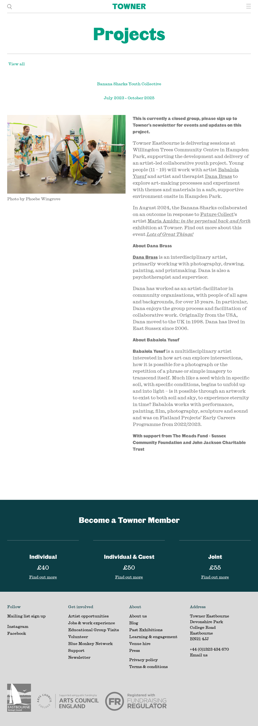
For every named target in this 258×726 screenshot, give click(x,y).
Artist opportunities (88, 616)
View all (16, 64)
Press (134, 650)
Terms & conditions (148, 666)
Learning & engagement (153, 636)
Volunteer (78, 636)
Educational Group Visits (93, 629)
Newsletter (79, 657)
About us (138, 616)
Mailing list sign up (26, 616)
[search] (9, 6)
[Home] (129, 6)
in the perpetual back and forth (216, 221)
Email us (198, 655)
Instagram (17, 626)
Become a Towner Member (129, 519)
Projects (129, 33)
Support (76, 650)
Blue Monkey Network (90, 643)
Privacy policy (143, 659)
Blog (133, 623)
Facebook (16, 633)
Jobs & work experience (91, 623)
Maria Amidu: (164, 221)
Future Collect (217, 214)
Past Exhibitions (145, 629)
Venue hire (140, 643)
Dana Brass (218, 176)
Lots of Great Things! (170, 234)
